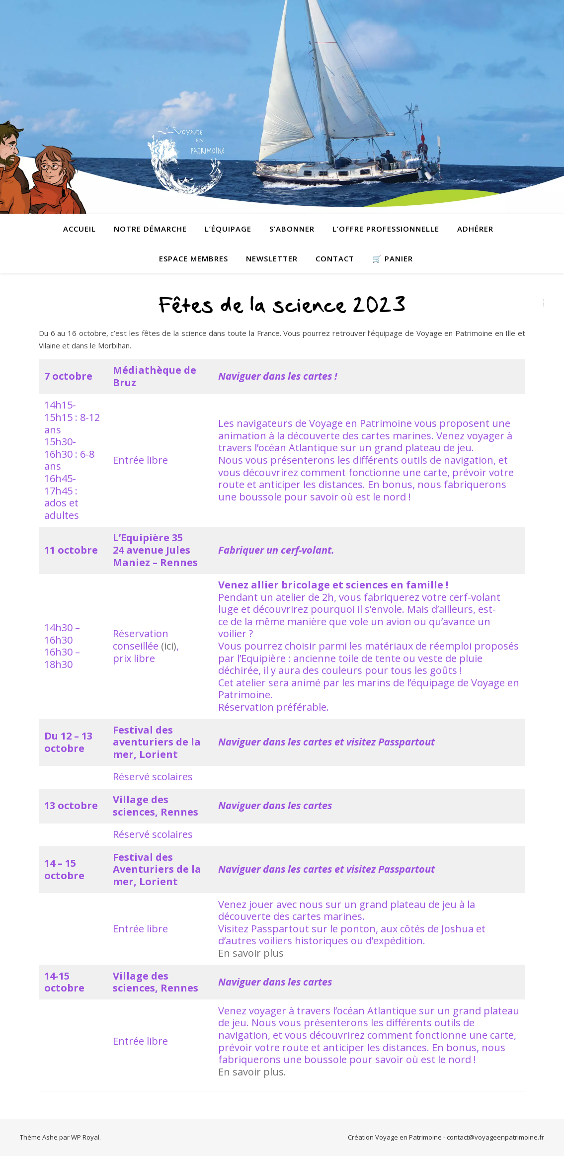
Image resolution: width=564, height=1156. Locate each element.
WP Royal (85, 1137)
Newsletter (272, 258)
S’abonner (292, 229)
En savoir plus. (252, 1071)
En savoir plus (251, 953)
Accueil (79, 229)
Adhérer (475, 229)
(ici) (168, 646)
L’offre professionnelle (385, 229)
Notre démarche (150, 229)
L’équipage (228, 229)
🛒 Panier (392, 258)
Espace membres (193, 258)
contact (335, 258)
